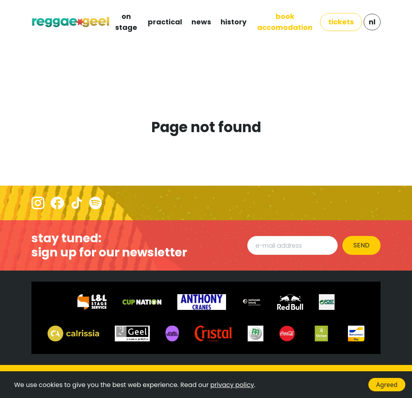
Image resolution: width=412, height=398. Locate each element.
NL (372, 22)
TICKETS (341, 22)
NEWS (201, 22)
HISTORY (233, 22)
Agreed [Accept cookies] (386, 384)
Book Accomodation (285, 21)
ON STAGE (126, 21)
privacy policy (232, 384)
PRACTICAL (165, 22)
